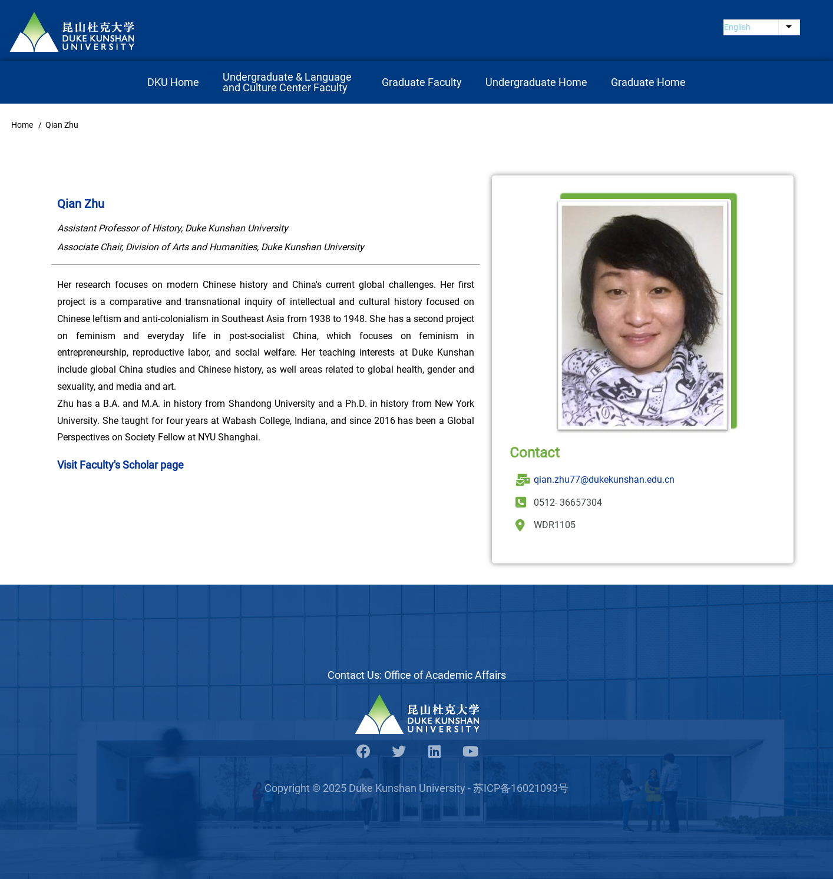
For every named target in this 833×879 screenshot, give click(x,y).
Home (22, 125)
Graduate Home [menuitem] (648, 82)
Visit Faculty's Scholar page (120, 465)
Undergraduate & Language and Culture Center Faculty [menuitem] (288, 82)
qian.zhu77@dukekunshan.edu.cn (604, 479)
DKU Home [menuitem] (173, 82)
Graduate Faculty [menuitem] (422, 82)
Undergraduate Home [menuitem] (536, 82)
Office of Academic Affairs (445, 675)
